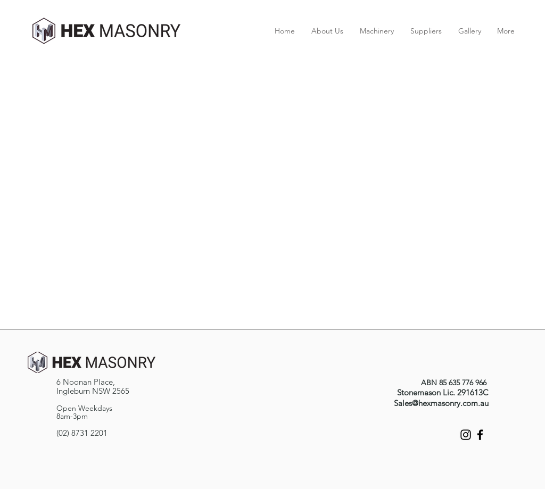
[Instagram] (466, 435)
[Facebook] (480, 435)
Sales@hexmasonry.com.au (441, 403)
